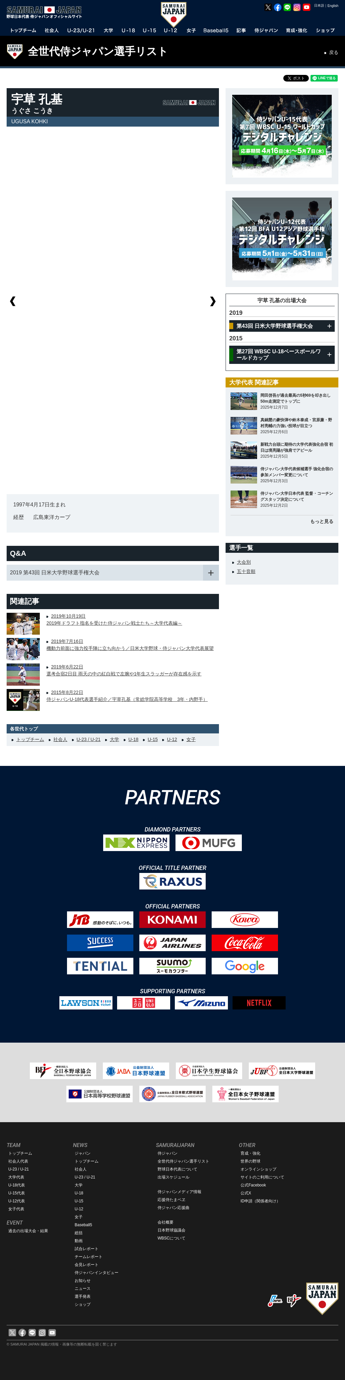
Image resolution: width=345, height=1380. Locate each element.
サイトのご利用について (262, 1177)
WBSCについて (171, 1238)
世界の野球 (250, 1161)
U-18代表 (16, 1185)
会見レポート (87, 1264)
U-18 (133, 739)
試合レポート (87, 1248)
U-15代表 (16, 1193)
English (332, 6)
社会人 (60, 739)
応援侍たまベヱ (171, 1199)
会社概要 (165, 1222)
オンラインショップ (258, 1169)
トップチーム (30, 739)
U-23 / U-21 (89, 739)
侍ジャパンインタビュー (96, 1272)
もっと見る (321, 521)
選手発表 (83, 1296)
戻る (333, 52)
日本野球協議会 (171, 1230)
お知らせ (83, 1280)
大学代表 (16, 1177)
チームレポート (89, 1256)
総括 (79, 1233)
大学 (114, 739)
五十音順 (246, 571)
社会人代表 (18, 1161)
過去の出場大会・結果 (28, 1231)
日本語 (319, 5)
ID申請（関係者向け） (260, 1201)
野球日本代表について (177, 1169)
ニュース (83, 1288)
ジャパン (83, 1153)
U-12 (172, 739)
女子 (191, 739)
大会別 (244, 562)
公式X (246, 1193)
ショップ (83, 1304)
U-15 (153, 739)
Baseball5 (83, 1225)
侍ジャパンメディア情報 (179, 1191)
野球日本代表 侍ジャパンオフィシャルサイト (46, 12)
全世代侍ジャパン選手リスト (98, 51)
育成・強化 (250, 1153)
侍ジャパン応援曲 (173, 1207)
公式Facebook (253, 1185)
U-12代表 (16, 1201)
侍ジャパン (167, 1153)
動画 (79, 1240)
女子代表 (16, 1209)
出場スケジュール (173, 1177)
